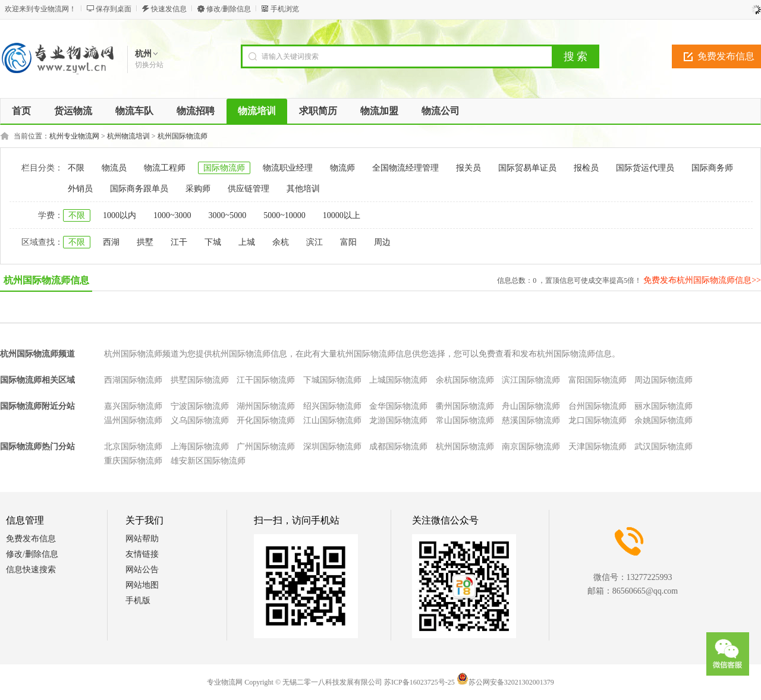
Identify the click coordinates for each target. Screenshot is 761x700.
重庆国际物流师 (133, 460)
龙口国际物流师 (597, 420)
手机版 (137, 600)
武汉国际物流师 (663, 446)
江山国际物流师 (332, 420)
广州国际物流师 (266, 446)
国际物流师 (224, 167)
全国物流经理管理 (405, 167)
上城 (246, 242)
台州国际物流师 (597, 406)
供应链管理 (248, 188)
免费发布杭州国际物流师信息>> (702, 280)
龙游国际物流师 (398, 420)
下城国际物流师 (332, 380)
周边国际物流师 (663, 380)
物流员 (114, 167)
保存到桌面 (113, 9)
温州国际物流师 (133, 420)
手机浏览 (285, 9)
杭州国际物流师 (182, 136)
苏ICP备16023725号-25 (419, 682)
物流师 (342, 167)
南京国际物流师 (531, 446)
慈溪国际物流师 (531, 420)
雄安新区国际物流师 (208, 460)
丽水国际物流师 (663, 406)
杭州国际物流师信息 (46, 280)
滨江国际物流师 (531, 380)
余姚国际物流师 (663, 420)
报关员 (468, 167)
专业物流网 (225, 682)
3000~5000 (228, 215)
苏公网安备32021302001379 (505, 682)
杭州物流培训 (128, 136)
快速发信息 (169, 9)
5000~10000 (284, 215)
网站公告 (142, 569)
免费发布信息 (31, 538)
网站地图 (142, 585)
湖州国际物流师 (266, 406)
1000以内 (119, 215)
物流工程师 (164, 167)
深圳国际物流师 (332, 446)
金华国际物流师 (398, 406)
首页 (21, 111)
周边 (382, 242)
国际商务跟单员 (139, 188)
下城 (213, 242)
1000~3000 (172, 215)
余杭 (280, 242)
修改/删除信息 (228, 9)
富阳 (348, 242)
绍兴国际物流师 (332, 406)
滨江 (314, 242)
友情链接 (142, 554)
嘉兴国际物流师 (133, 406)
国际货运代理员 (645, 167)
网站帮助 (142, 538)
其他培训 (303, 188)
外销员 (80, 188)
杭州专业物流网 (74, 136)
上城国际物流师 (398, 380)
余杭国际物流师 (465, 380)
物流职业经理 (288, 167)
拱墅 (145, 242)
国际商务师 (712, 167)
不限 (76, 167)
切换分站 (149, 65)
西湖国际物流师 (133, 380)
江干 (179, 242)
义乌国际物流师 (200, 420)
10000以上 (341, 215)
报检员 (586, 167)
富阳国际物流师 (597, 380)
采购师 (197, 188)
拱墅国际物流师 (200, 380)
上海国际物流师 (200, 446)
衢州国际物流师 (465, 406)
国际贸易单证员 (527, 167)
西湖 (111, 242)
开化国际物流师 (266, 420)
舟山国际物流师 (531, 406)
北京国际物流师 (133, 446)
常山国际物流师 (465, 420)
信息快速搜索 (31, 569)
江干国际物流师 (266, 380)
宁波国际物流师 (200, 406)
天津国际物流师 (597, 446)
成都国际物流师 (398, 446)
